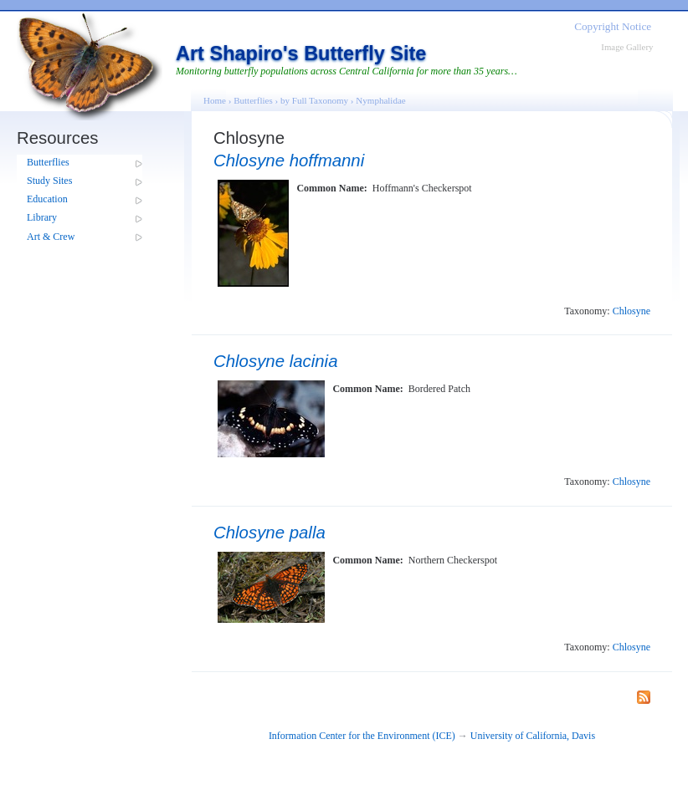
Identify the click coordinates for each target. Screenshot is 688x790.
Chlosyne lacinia (275, 361)
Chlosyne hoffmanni (288, 160)
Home (214, 100)
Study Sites (49, 180)
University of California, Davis (532, 736)
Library (42, 217)
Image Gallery (627, 47)
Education (47, 199)
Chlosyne (631, 311)
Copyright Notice (612, 26)
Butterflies (48, 162)
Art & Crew (50, 236)
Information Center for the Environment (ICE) (362, 736)
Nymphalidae (380, 100)
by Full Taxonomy (314, 100)
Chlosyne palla (269, 532)
